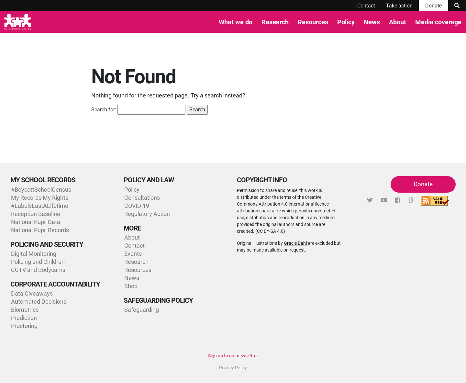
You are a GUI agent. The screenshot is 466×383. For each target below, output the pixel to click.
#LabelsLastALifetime (39, 205)
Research (275, 22)
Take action (399, 6)
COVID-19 (136, 205)
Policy (346, 22)
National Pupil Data (35, 222)
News (372, 22)
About (397, 22)
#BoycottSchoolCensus (41, 189)
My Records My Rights (39, 197)
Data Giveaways (32, 293)
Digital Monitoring (33, 253)
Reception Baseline (35, 213)
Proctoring (24, 325)
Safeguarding (141, 309)
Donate (433, 6)
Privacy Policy (233, 367)
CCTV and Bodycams (38, 269)
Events (133, 253)
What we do (235, 22)
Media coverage (438, 22)
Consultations (142, 197)
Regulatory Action (147, 213)
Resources (313, 22)
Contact (366, 6)
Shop (131, 286)
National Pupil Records (40, 230)
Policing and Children (38, 261)
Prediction (24, 317)
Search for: (103, 110)
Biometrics (25, 309)
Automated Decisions (38, 301)
